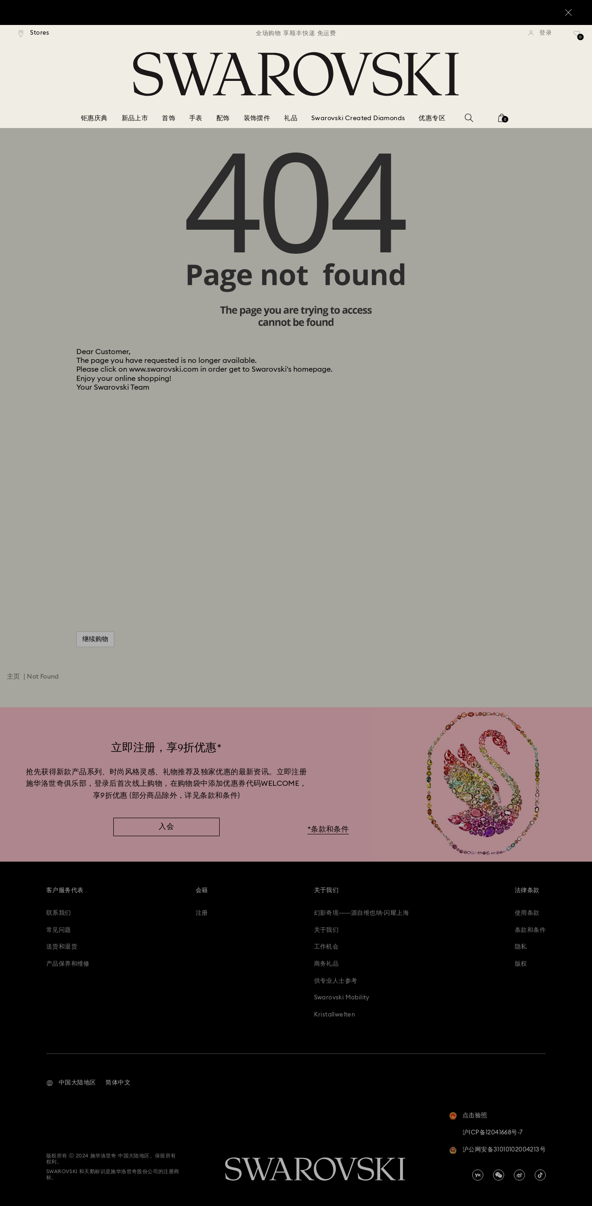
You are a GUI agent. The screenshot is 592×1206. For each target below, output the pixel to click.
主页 (13, 676)
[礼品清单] (577, 36)
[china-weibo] (519, 1175)
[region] (296, 33)
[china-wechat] (498, 1175)
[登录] (540, 33)
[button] (71, 1083)
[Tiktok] (540, 1175)
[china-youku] (477, 1175)
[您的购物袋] (502, 121)
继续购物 (95, 639)
